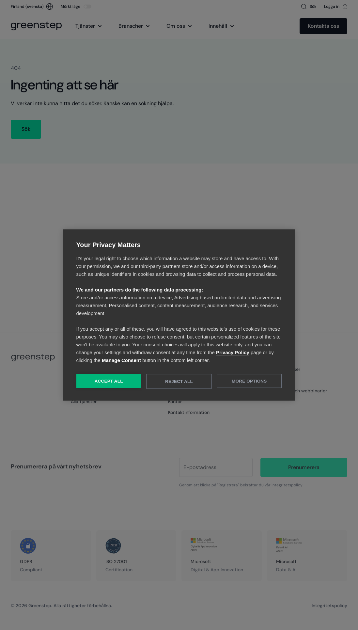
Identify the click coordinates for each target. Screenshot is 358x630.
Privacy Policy (232, 352)
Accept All (109, 381)
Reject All (179, 381)
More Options (249, 381)
